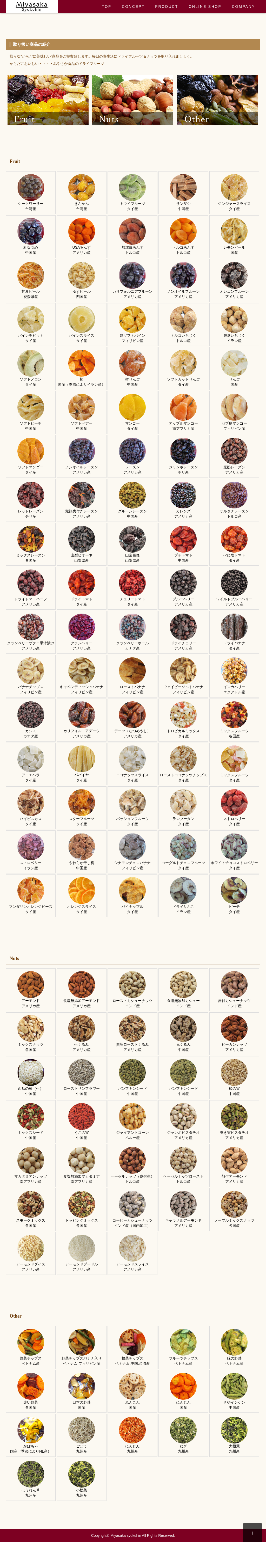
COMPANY (243, 6)
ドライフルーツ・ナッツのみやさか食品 (32, 6)
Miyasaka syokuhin (125, 1535)
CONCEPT (133, 6)
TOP (106, 6)
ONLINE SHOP (205, 6)
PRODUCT (166, 6)
